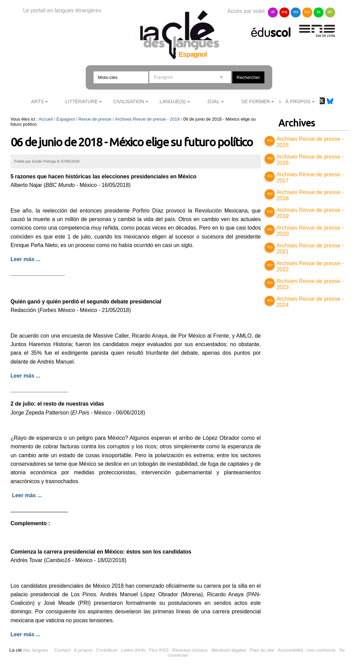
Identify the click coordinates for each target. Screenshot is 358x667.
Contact (62, 650)
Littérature (81, 101)
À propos (83, 650)
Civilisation (128, 101)
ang (284, 12)
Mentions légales (228, 650)
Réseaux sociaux (190, 650)
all (273, 12)
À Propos (298, 101)
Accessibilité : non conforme (306, 650)
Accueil (46, 119)
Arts (37, 101)
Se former (256, 101)
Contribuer (107, 650)
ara (295, 12)
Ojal (214, 101)
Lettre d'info (133, 650)
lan (330, 12)
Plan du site (262, 650)
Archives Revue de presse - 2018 (147, 119)
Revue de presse (94, 119)
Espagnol (65, 119)
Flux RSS (159, 650)
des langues (28, 650)
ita (318, 12)
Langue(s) (173, 101)
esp (307, 12)
